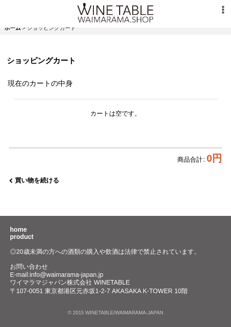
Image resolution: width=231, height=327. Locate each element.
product (21, 236)
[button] (223, 10)
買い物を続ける (34, 180)
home (18, 229)
